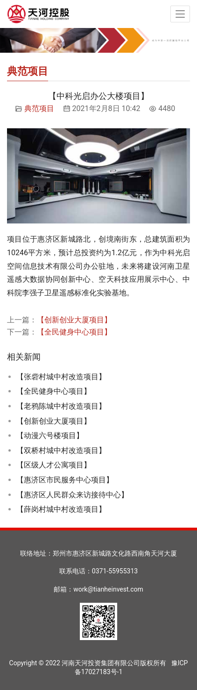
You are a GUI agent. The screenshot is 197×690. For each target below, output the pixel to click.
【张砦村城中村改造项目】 (61, 376)
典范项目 (39, 108)
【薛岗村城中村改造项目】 (61, 509)
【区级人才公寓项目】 (53, 464)
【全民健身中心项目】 (74, 332)
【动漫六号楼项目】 (50, 435)
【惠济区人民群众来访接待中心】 (72, 494)
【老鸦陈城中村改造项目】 (61, 406)
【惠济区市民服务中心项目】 (64, 479)
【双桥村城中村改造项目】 (61, 450)
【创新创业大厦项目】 (74, 319)
